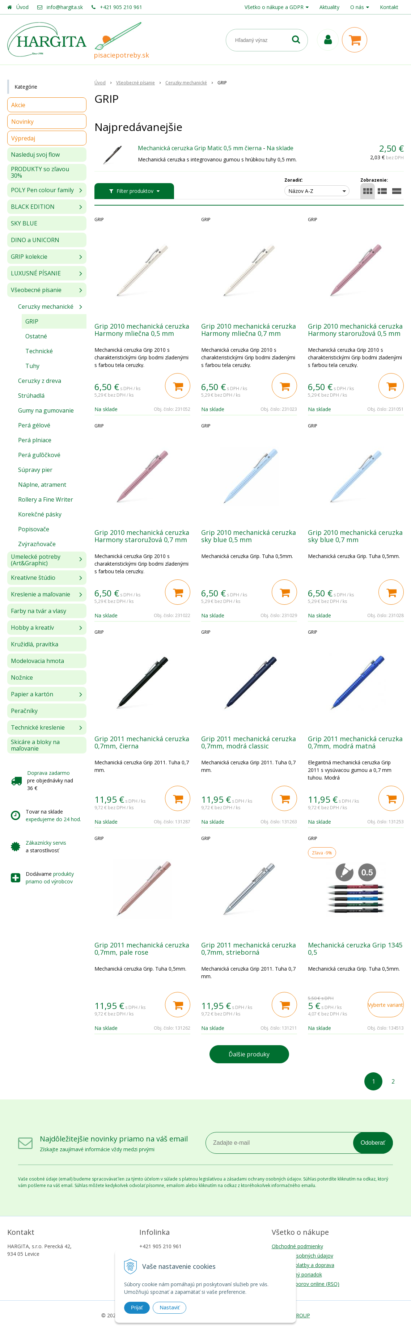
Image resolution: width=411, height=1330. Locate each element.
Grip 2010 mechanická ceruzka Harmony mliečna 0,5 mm (141, 330)
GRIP (31, 321)
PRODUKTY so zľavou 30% (40, 172)
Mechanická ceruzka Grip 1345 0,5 (355, 949)
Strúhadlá (31, 396)
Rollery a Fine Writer (45, 499)
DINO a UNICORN (35, 240)
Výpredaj (23, 138)
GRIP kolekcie (29, 257)
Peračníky (24, 711)
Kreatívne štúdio (33, 578)
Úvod (22, 7)
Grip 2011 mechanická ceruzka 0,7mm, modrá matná (355, 742)
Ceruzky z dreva (39, 381)
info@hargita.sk (65, 7)
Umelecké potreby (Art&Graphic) (35, 560)
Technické (39, 351)
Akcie (18, 105)
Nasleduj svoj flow (35, 155)
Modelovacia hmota (37, 661)
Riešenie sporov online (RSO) (305, 1283)
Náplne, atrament (42, 485)
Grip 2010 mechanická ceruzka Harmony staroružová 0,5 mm (355, 330)
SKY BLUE (24, 223)
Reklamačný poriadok (297, 1274)
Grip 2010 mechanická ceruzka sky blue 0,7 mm (355, 536)
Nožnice (22, 677)
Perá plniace (34, 440)
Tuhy (32, 366)
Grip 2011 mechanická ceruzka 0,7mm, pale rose (141, 949)
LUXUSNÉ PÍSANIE (36, 273)
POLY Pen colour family (42, 190)
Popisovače (33, 529)
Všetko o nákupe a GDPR (274, 7)
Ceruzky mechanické (45, 307)
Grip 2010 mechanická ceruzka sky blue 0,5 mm (248, 536)
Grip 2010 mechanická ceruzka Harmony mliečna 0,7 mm (248, 330)
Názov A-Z (300, 190)
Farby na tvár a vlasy (38, 611)
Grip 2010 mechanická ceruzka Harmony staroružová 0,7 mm (141, 536)
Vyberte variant (385, 1004)
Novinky (22, 122)
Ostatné (36, 336)
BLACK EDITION (33, 207)
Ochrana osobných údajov (302, 1255)
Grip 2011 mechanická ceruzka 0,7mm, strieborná (248, 949)
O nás (357, 7)
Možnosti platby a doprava (303, 1265)
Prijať (137, 1307)
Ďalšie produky (249, 1054)
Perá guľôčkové (39, 455)
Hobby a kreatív (32, 628)
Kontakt (389, 7)
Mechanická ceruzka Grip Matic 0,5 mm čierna (200, 148)
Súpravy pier (35, 470)
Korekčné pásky (40, 514)
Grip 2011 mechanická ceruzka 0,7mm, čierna (141, 742)
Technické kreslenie (38, 727)
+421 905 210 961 (121, 7)
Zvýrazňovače (37, 544)
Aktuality (329, 7)
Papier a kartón (32, 694)
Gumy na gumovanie (46, 410)
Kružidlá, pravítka (34, 644)
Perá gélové (34, 425)
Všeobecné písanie (36, 290)
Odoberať (373, 1143)
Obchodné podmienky (297, 1246)
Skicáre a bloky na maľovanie (35, 745)
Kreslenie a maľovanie (40, 594)
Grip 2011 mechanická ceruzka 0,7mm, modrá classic (248, 742)
